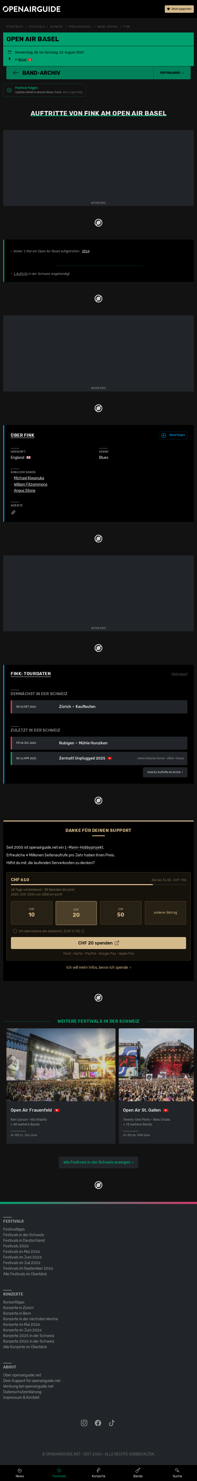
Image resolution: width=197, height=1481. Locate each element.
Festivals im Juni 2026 (22, 1256)
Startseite (14, 26)
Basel (22, 59)
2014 (85, 251)
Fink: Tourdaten (31, 673)
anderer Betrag (165, 912)
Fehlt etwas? (179, 674)
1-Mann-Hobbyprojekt (83, 847)
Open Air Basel (80, 26)
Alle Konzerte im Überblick (25, 1346)
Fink (127, 26)
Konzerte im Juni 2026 (22, 1329)
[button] (172, 73)
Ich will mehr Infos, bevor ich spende (97, 967)
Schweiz (56, 26)
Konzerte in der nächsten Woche (30, 1318)
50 (120, 913)
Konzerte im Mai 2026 (21, 1324)
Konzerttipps (13, 1301)
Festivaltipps (14, 1228)
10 (31, 913)
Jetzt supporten (179, 9)
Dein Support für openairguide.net (31, 1380)
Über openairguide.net (22, 1374)
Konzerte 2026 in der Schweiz (28, 1340)
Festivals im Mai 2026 (21, 1251)
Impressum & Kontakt (21, 1397)
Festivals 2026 (16, 1245)
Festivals (36, 26)
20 (76, 913)
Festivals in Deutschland (24, 1239)
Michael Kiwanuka (29, 478)
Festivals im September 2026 (28, 1267)
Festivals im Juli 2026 (21, 1262)
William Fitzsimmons (30, 484)
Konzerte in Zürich (18, 1307)
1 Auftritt (21, 274)
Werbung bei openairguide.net (28, 1385)
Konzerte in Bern (17, 1312)
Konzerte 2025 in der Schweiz (28, 1335)
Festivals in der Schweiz (23, 1234)
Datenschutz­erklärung (22, 1391)
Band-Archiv (107, 26)
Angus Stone (24, 491)
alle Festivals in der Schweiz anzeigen (97, 1161)
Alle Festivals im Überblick (25, 1273)
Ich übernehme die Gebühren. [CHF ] (49, 930)
